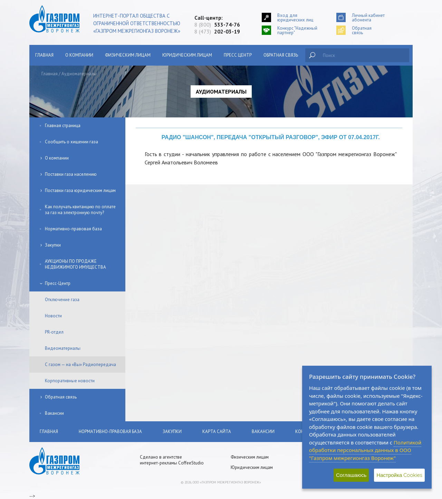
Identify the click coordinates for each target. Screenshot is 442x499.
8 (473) (217, 31)
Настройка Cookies (399, 475)
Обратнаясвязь (362, 30)
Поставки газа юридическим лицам (80, 190)
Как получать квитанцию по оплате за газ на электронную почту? (80, 209)
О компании (79, 55)
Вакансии (54, 413)
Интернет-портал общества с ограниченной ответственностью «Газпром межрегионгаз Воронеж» (136, 23)
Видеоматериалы (62, 348)
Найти (312, 55)
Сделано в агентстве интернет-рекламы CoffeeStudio (172, 460)
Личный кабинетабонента (368, 17)
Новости (53, 316)
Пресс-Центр (57, 283)
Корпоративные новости (70, 381)
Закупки (53, 245)
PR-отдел (54, 332)
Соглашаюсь (351, 475)
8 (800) (217, 24)
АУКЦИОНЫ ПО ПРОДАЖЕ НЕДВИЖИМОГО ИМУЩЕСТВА (75, 264)
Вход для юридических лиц (295, 17)
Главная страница (62, 125)
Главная (44, 55)
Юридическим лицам (187, 55)
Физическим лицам (128, 55)
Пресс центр (238, 55)
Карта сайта (216, 431)
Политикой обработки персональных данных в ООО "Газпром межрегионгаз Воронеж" (365, 450)
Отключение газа (62, 300)
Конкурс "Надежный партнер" (297, 30)
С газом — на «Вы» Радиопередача (80, 364)
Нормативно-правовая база (73, 229)
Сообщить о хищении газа (71, 142)
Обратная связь (280, 55)
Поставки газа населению (71, 174)
